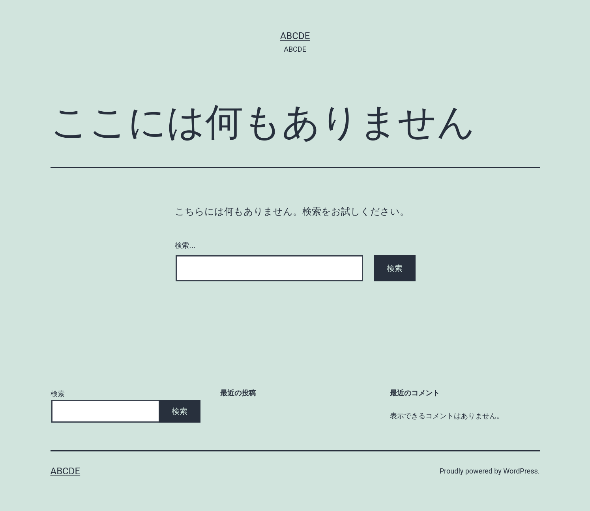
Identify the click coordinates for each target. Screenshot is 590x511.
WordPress (520, 471)
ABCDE (295, 35)
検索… (185, 245)
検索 (58, 393)
